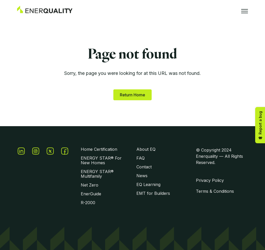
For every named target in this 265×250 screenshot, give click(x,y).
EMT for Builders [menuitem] (153, 193)
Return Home (132, 94)
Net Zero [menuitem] (89, 185)
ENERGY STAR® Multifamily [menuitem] (97, 173)
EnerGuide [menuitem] (91, 193)
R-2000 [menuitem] (88, 202)
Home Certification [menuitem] (99, 149)
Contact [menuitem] (144, 167)
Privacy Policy (210, 180)
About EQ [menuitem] (146, 149)
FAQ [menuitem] (140, 158)
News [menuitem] (142, 175)
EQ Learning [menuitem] (148, 184)
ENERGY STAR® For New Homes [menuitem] (101, 160)
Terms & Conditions (215, 191)
